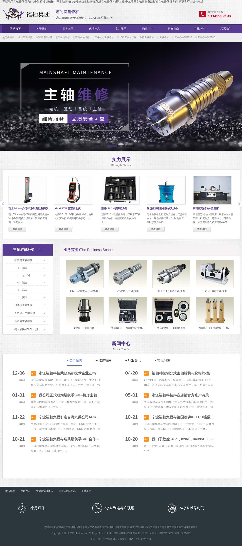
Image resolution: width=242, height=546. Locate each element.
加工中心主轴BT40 (205, 37)
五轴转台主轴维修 (24, 313)
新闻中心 (147, 28)
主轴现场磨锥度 (44, 37)
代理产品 (94, 28)
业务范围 (68, 28)
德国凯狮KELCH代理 (26, 329)
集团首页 (25, 491)
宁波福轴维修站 (44, 491)
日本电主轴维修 (23, 304)
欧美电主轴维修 (23, 260)
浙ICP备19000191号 (169, 533)
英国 (24, 297)
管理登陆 (186, 533)
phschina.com (81, 533)
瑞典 (24, 289)
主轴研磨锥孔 (25, 37)
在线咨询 (199, 28)
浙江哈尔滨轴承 (67, 491)
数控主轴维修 (147, 37)
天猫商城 (86, 491)
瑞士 (24, 282)
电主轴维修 (163, 37)
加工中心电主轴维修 (103, 37)
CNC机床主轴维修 (127, 37)
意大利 (26, 275)
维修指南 (173, 28)
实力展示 (120, 28)
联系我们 (226, 28)
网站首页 (15, 28)
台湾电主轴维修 (81, 37)
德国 (24, 267)
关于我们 (41, 28)
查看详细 (17, 229)
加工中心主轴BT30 (182, 37)
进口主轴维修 (62, 37)
